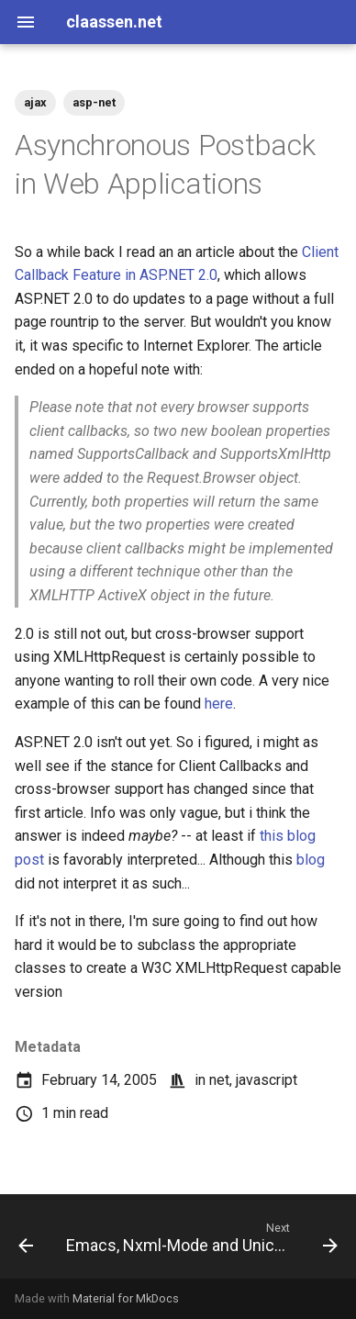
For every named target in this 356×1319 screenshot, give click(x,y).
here (219, 703)
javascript (266, 1080)
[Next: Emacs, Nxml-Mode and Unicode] (200, 1242)
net (219, 1080)
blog (310, 859)
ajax (35, 102)
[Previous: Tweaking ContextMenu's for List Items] (26, 1242)
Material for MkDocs (125, 1298)
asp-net (94, 102)
